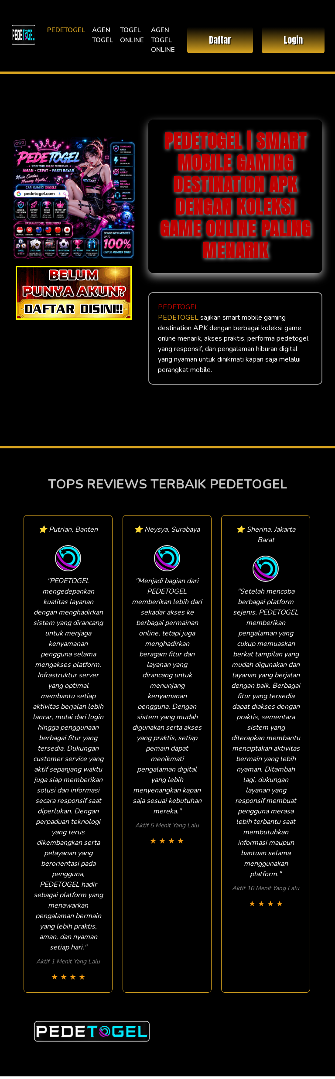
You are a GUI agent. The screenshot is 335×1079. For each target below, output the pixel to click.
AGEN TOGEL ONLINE (163, 40)
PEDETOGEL (66, 30)
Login (293, 40)
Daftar (220, 40)
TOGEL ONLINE (132, 35)
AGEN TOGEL (102, 35)
